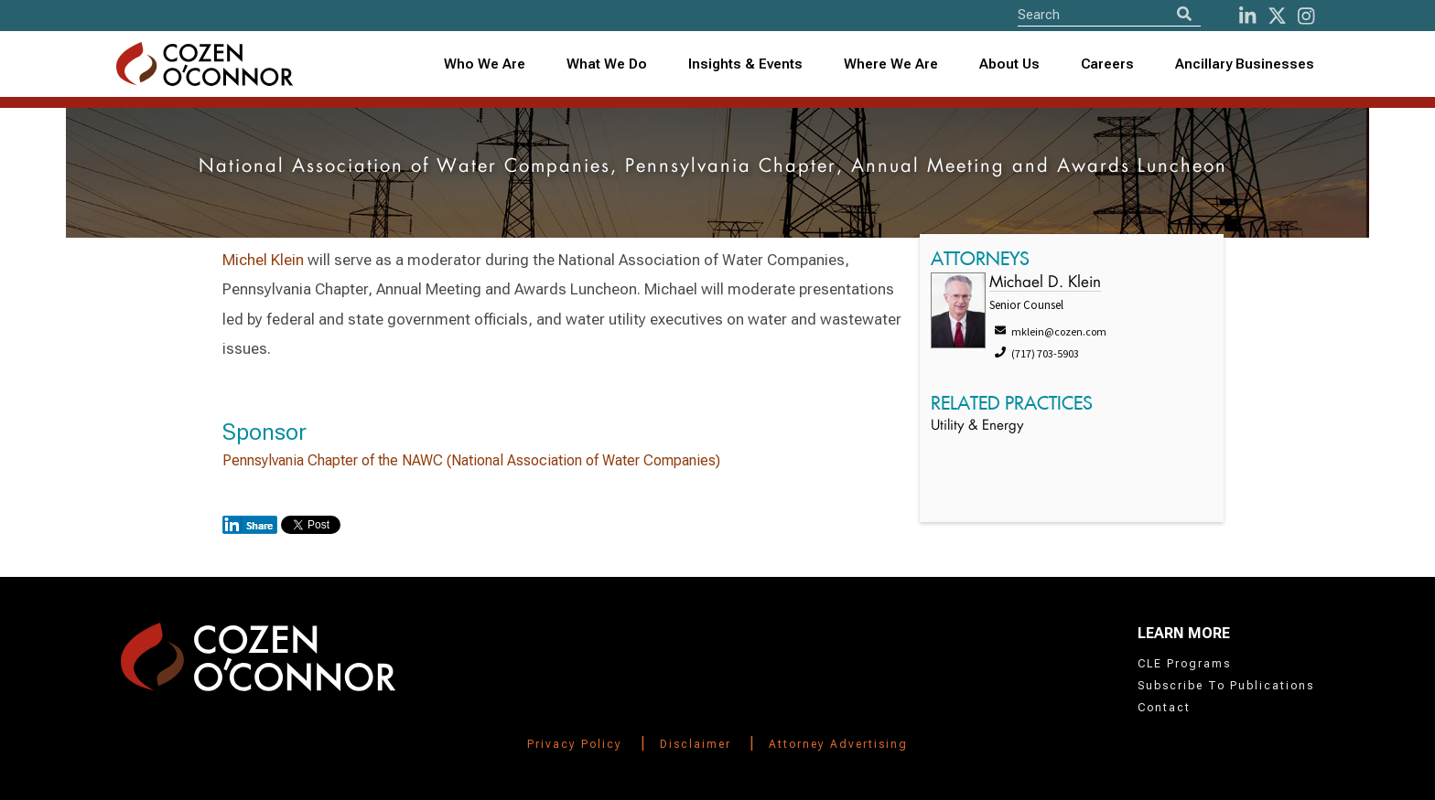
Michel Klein (263, 260)
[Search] (1184, 14)
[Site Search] (1109, 14)
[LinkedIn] (1247, 16)
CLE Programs (1184, 663)
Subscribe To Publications (1226, 685)
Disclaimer (695, 744)
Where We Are (891, 64)
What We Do (606, 64)
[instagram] (1306, 16)
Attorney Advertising (838, 744)
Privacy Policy (574, 744)
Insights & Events (745, 64)
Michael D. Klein (1045, 283)
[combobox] (746, 64)
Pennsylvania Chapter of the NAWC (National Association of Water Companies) (471, 460)
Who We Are (484, 64)
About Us (1009, 64)
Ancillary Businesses (1244, 64)
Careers (1107, 64)
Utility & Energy (977, 426)
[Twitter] (1277, 16)
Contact (1164, 707)
